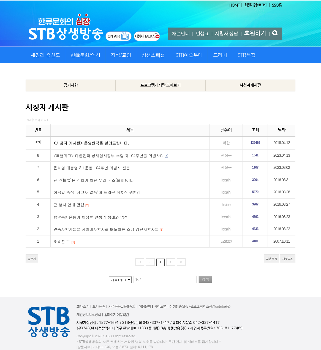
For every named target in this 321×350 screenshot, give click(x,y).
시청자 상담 (226, 34)
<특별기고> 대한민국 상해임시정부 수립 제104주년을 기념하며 (108, 155)
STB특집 (246, 54)
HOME (234, 5)
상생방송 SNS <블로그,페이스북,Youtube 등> (200, 307)
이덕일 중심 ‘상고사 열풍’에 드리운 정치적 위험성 (97, 192)
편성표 (202, 34)
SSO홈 (277, 5)
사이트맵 (160, 307)
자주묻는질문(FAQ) (121, 307)
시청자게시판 (250, 85)
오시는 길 (99, 307)
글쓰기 (32, 259)
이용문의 (145, 307)
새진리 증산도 (45, 54)
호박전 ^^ (61, 241)
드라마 (220, 54)
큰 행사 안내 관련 (68, 204)
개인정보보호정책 (89, 315)
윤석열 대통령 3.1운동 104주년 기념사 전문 (91, 167)
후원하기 (255, 33)
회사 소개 (83, 307)
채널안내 (181, 34)
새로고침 (287, 259)
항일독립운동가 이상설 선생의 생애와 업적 (90, 217)
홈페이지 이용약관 (116, 315)
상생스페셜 (153, 54)
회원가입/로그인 (255, 5)
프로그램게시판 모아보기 (160, 85)
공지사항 (71, 85)
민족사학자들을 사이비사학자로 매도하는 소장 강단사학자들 (106, 229)
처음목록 (271, 259)
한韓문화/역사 (85, 54)
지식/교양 (121, 54)
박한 (226, 142)
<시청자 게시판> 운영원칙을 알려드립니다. (91, 143)
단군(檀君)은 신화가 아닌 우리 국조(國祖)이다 (93, 180)
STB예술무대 (189, 54)
